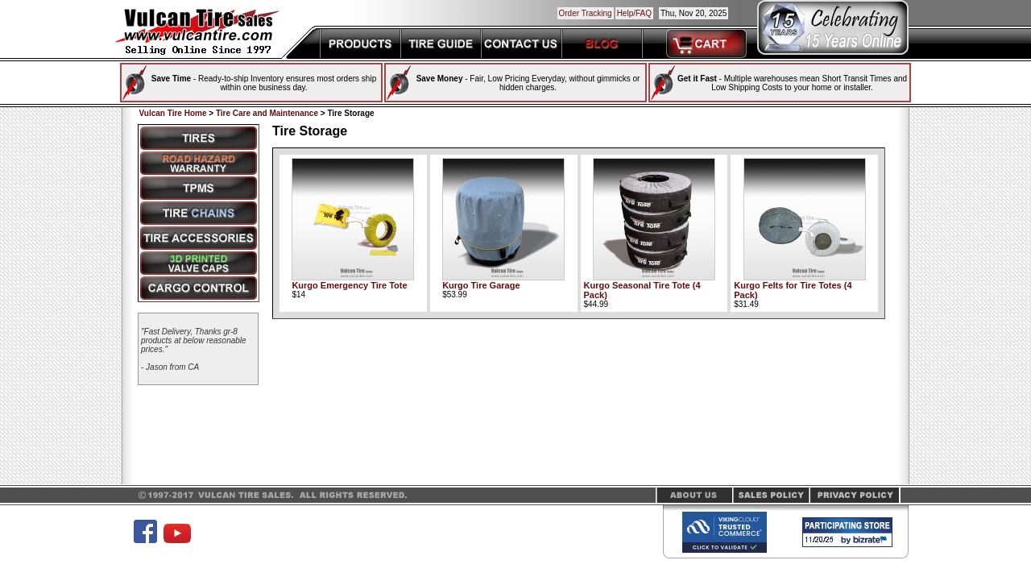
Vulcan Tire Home (173, 113)
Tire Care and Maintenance (267, 113)
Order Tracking (585, 13)
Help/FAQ (634, 13)
